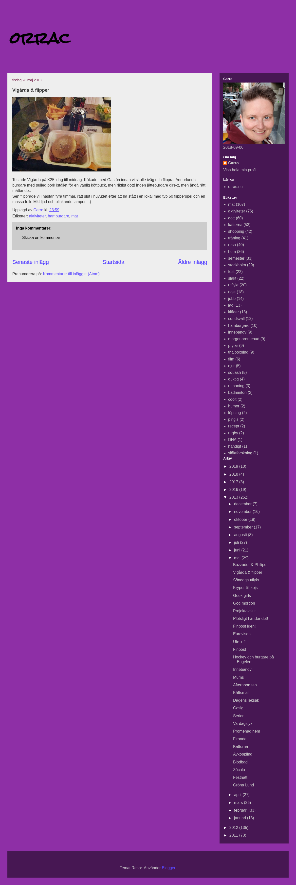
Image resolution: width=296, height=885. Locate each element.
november (243, 511)
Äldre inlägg (192, 262)
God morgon (244, 603)
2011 (234, 835)
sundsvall (236, 318)
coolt (232, 399)
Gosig (238, 708)
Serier (238, 716)
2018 (234, 474)
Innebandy (242, 669)
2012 (234, 827)
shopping (236, 231)
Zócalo (239, 770)
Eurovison (242, 634)
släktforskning (240, 453)
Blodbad (240, 762)
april (238, 795)
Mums (238, 677)
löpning (234, 413)
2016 (234, 489)
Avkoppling (242, 754)
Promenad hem (246, 731)
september (244, 527)
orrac (40, 38)
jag (230, 305)
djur (231, 366)
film (231, 359)
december (243, 504)
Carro (233, 163)
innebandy (237, 332)
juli (237, 542)
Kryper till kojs (245, 588)
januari (240, 818)
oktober (241, 519)
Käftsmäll (241, 693)
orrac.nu (235, 187)
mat (74, 216)
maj (237, 558)
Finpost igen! (244, 626)
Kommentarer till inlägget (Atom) (71, 274)
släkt (232, 278)
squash (234, 372)
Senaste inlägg (30, 262)
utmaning (236, 386)
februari (241, 810)
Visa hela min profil (240, 170)
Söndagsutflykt (246, 580)
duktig (233, 379)
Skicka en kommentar (41, 237)
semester (236, 258)
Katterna (240, 746)
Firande (239, 739)
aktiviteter (37, 216)
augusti (241, 535)
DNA (232, 440)
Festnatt (240, 777)
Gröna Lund (243, 785)
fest (231, 272)
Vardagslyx (242, 723)
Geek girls (242, 595)
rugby (233, 433)
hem (232, 252)
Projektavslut (244, 611)
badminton (237, 392)
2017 (234, 482)
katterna (235, 225)
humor (233, 406)
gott (231, 218)
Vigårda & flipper (247, 572)
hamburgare (58, 216)
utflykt (233, 285)
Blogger (168, 868)
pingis (233, 419)
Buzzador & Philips (249, 565)
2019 (234, 466)
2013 (234, 497)
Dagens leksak (246, 700)
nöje (232, 292)
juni (237, 550)
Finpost (239, 649)
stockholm (237, 265)
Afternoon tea (245, 685)
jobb (232, 298)
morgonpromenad (243, 339)
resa (232, 245)
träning (234, 238)
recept (233, 426)
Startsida (113, 262)
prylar (233, 345)
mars (239, 803)
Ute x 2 (239, 642)
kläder (233, 312)
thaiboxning (238, 352)
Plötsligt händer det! (250, 618)
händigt (234, 446)
